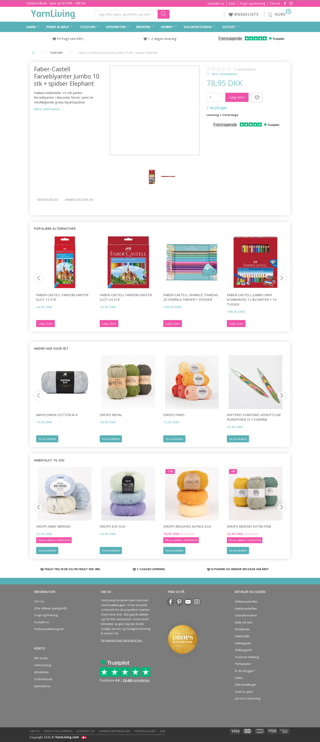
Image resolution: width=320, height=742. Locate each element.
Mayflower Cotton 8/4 (56, 415)
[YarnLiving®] (53, 13)
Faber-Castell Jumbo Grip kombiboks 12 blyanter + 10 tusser (252, 299)
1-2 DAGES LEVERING (151, 569)
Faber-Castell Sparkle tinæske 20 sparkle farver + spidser (190, 297)
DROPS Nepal (111, 415)
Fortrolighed (145, 731)
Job (162, 731)
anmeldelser (245, 69)
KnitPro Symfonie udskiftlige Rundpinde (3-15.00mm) (254, 417)
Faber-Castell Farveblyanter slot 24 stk (126, 297)
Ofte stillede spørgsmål (50, 608)
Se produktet (47, 439)
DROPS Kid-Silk (113, 526)
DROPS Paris (174, 415)
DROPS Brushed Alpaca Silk (187, 526)
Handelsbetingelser (114, 731)
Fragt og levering (252, 3)
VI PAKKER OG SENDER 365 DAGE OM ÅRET (240, 569)
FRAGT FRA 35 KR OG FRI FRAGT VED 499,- (72, 569)
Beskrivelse (47, 199)
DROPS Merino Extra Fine (249, 526)
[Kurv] (278, 13)
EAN (232, 3)
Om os (275, 3)
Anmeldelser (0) (79, 199)
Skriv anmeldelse (224, 74)
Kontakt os (216, 3)
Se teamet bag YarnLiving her (121, 640)
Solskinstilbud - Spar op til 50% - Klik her (56, 3)
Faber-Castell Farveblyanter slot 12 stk (62, 297)
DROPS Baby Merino (53, 526)
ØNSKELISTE (244, 14)
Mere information (47, 109)
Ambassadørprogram (49, 629)
